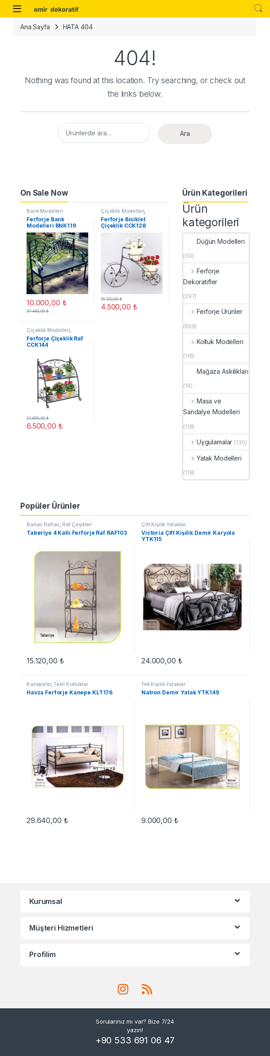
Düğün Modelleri (214, 241)
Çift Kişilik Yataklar (163, 524)
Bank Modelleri (45, 211)
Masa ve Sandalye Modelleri (211, 406)
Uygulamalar (207, 442)
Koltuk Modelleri (213, 341)
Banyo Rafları (43, 524)
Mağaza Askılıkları (215, 371)
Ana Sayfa (35, 27)
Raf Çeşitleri (77, 524)
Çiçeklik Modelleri (122, 211)
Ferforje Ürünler (213, 311)
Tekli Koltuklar (71, 684)
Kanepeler (39, 684)
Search (258, 8)
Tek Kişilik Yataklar (163, 684)
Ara (185, 133)
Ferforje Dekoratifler (201, 276)
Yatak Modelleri (212, 458)
